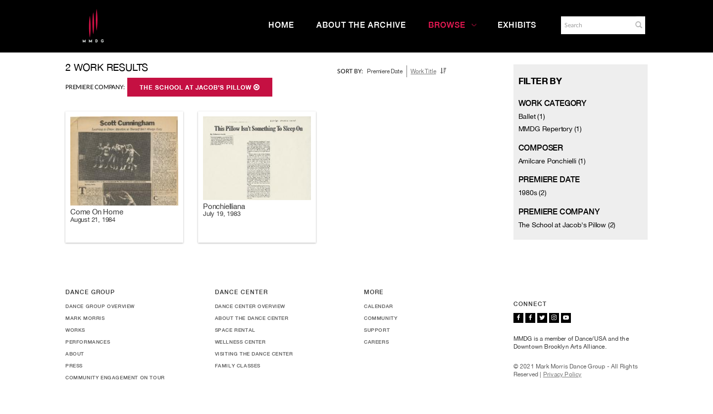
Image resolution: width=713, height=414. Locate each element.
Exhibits (517, 25)
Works (75, 330)
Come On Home (96, 211)
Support (377, 330)
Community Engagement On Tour (115, 377)
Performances (87, 342)
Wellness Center (240, 342)
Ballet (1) (531, 116)
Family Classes (237, 365)
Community (380, 318)
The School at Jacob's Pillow (200, 87)
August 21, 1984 (92, 219)
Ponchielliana (224, 206)
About (74, 354)
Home (281, 25)
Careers (376, 342)
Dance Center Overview (250, 306)
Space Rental (235, 330)
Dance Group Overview (100, 306)
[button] (638, 24)
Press (74, 365)
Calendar (378, 306)
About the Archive (361, 25)
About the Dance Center (252, 318)
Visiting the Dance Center (254, 354)
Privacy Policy (562, 374)
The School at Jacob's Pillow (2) (567, 225)
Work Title (423, 71)
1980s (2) (532, 193)
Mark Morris (85, 318)
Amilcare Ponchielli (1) (552, 161)
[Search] (595, 25)
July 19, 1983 (221, 213)
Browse (452, 25)
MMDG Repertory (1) (550, 129)
